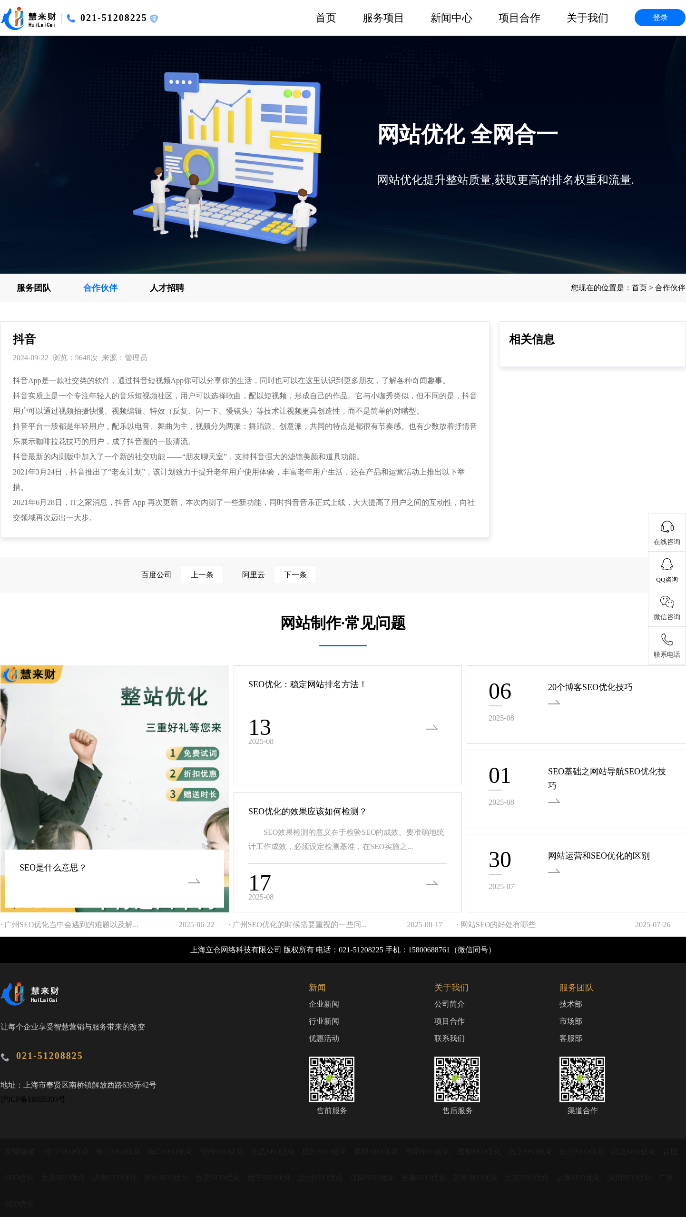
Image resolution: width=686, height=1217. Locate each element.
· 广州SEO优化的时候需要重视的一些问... (298, 924)
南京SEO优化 (531, 1152)
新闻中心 (451, 18)
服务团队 (34, 288)
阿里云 (279, 575)
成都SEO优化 (480, 1152)
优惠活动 (324, 1038)
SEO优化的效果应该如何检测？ (307, 811)
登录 (660, 17)
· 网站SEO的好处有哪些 (496, 924)
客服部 (570, 1038)
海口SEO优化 (170, 1152)
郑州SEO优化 (167, 1178)
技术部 (570, 1004)
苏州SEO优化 (476, 1178)
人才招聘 (167, 288)
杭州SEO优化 (325, 1152)
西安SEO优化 (219, 1178)
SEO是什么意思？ (53, 867)
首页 (325, 18)
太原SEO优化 (64, 1178)
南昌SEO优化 (274, 1152)
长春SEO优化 (425, 1178)
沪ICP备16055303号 (33, 1099)
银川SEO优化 (119, 1152)
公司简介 (449, 1004)
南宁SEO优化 (68, 1152)
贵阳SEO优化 (428, 1152)
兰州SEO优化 (321, 1178)
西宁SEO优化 (270, 1178)
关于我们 (587, 18)
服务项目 (383, 18)
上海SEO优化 (579, 1178)
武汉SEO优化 (634, 1152)
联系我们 (449, 1038)
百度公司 (182, 575)
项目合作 (519, 18)
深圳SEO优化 (631, 1178)
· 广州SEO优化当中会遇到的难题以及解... (69, 924)
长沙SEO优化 (582, 1152)
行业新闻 (324, 1021)
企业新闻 (324, 1004)
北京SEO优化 (527, 1178)
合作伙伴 (100, 288)
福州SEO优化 (222, 1152)
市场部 (570, 1021)
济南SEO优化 (115, 1178)
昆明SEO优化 (376, 1152)
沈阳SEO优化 (373, 1178)
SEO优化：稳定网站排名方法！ (307, 684)
